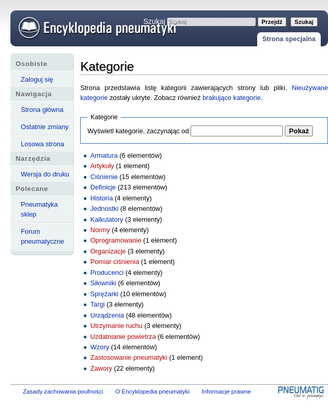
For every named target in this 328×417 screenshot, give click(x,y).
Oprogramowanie (115, 240)
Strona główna (42, 109)
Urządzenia (107, 315)
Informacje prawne (226, 391)
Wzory (99, 347)
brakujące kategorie (232, 98)
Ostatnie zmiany (45, 127)
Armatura (104, 155)
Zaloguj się (37, 79)
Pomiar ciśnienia (114, 262)
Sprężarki (104, 294)
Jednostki (104, 208)
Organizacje (107, 251)
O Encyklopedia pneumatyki (152, 391)
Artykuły (102, 166)
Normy (100, 230)
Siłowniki (103, 283)
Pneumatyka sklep (39, 209)
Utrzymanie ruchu (116, 326)
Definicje (103, 187)
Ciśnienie (104, 177)
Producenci (106, 272)
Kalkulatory (106, 219)
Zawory (101, 368)
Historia (101, 198)
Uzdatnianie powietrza (123, 336)
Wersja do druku (45, 174)
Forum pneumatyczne (42, 236)
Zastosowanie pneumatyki (128, 357)
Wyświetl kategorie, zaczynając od (138, 131)
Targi (97, 304)
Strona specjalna (289, 39)
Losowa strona (42, 144)
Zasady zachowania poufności (63, 391)
